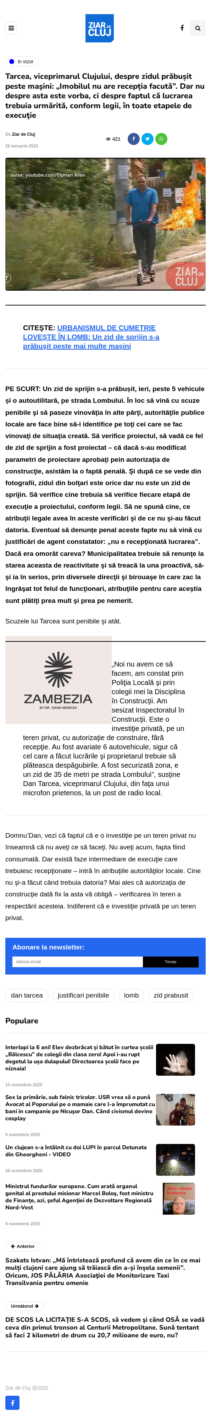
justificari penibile (83, 995)
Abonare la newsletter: (48, 947)
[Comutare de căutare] (198, 28)
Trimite (171, 962)
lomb (131, 995)
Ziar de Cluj (23, 134)
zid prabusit (171, 995)
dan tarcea (27, 995)
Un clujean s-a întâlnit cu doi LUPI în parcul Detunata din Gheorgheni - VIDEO (76, 1151)
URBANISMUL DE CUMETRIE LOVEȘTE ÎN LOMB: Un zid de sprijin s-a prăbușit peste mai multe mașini (91, 337)
